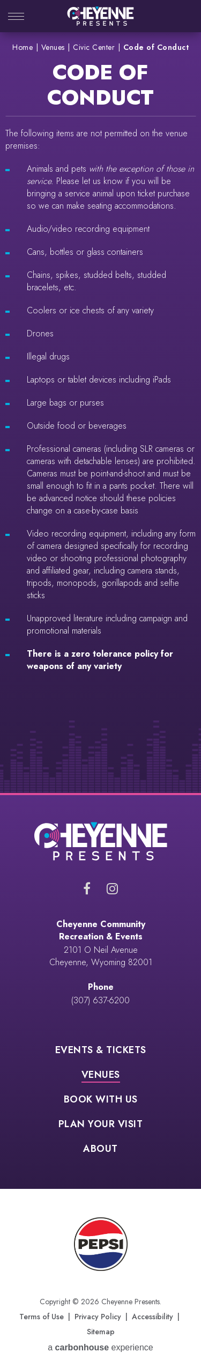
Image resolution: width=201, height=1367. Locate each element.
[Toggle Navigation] (16, 17)
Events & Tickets (100, 1051)
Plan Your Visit (100, 1125)
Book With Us (101, 1100)
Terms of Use (41, 1316)
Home (22, 47)
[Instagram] (112, 888)
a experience (100, 1347)
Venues (53, 47)
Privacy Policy (98, 1316)
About (100, 1150)
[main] (100, 412)
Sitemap (101, 1331)
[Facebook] (87, 888)
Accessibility (152, 1316)
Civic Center (94, 47)
